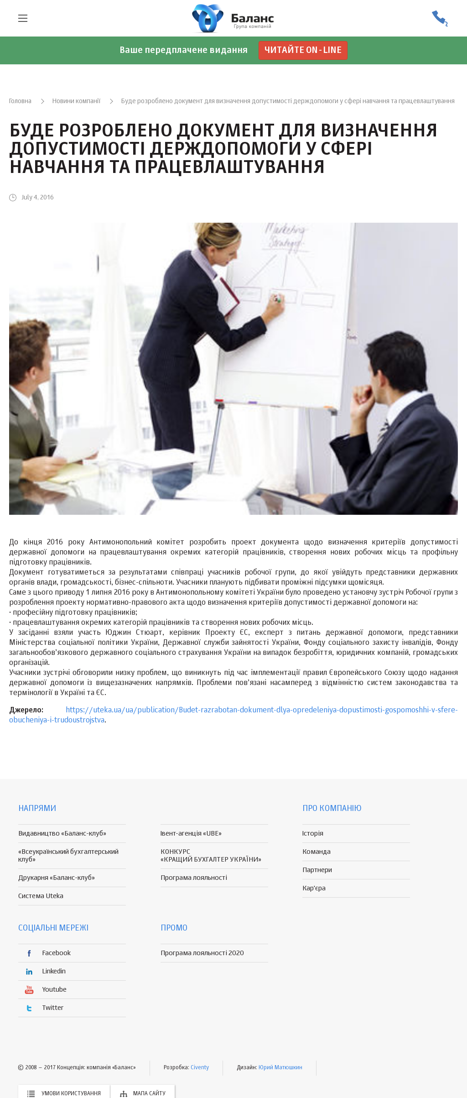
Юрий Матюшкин (280, 1068)
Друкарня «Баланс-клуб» (56, 877)
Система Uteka (40, 896)
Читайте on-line (303, 50)
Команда (316, 851)
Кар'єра (314, 888)
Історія (312, 833)
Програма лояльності (194, 877)
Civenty (200, 1068)
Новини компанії (76, 101)
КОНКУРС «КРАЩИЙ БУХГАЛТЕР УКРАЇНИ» (211, 855)
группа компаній (233, 18)
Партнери (317, 870)
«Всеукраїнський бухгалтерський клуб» (68, 855)
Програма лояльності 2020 (202, 953)
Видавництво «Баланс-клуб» (62, 833)
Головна (20, 101)
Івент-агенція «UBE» (191, 833)
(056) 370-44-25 (439, 18)
